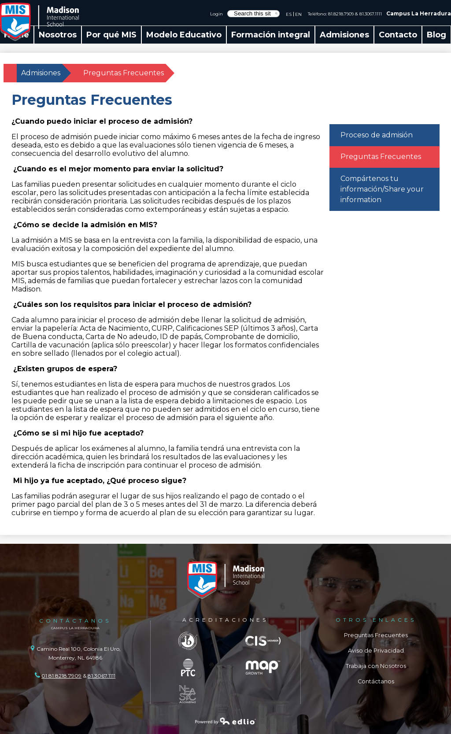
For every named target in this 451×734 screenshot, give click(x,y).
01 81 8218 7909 (61, 675)
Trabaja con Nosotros (376, 666)
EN (298, 14)
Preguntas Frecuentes (376, 635)
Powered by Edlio (225, 720)
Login (216, 13)
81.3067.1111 (370, 13)
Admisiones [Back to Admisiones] (40, 73)
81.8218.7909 (341, 13)
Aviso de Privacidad (376, 650)
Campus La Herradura (418, 13)
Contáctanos (376, 681)
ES (289, 14)
